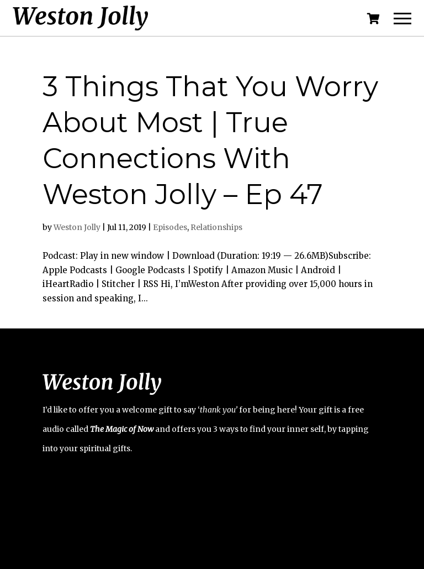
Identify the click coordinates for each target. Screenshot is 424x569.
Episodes (170, 227)
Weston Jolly (77, 227)
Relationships (216, 227)
